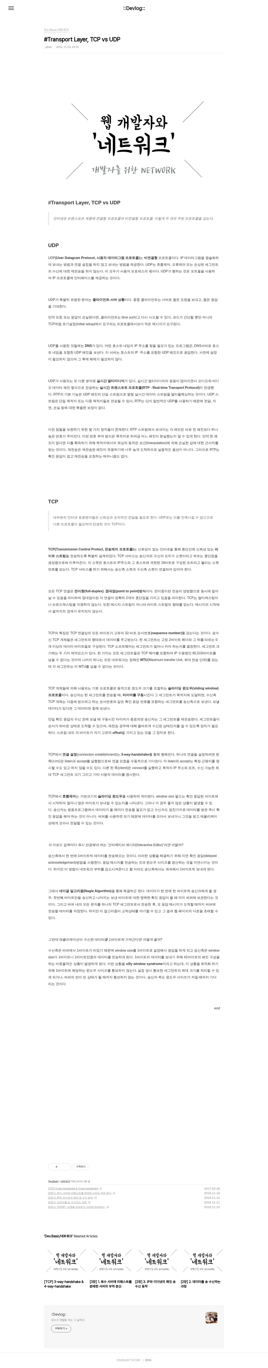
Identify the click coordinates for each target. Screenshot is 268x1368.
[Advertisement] (134, 1047)
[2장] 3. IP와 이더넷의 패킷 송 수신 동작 (70, 1197)
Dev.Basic (53, 1181)
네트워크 (65, 1181)
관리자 (148, 1360)
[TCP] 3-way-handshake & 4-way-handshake (73, 1188)
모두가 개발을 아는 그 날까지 (67, 1320)
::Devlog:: (134, 8)
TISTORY (135, 1360)
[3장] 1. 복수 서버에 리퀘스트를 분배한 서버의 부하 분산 (79, 1193)
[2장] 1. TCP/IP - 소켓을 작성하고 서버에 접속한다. (76, 1207)
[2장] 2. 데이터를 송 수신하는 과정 (67, 1202)
